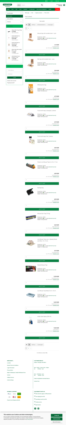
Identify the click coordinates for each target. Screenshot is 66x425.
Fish (20, 9)
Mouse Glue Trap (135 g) (43, 213)
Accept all (56, 415)
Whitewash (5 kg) (41, 85)
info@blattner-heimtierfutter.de (43, 378)
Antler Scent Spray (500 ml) (44, 316)
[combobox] (33, 24)
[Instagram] (38, 408)
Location (9, 362)
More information (57, 422)
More (50, 9)
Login (14, 77)
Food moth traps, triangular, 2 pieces (46, 110)
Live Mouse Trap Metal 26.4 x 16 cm (46, 290)
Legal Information (10, 367)
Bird (8, 9)
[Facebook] (35, 408)
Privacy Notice (30, 419)
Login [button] (51, 1)
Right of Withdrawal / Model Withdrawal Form (16, 372)
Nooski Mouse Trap (42, 265)
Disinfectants (10, 13)
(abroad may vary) (52, 38)
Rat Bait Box (40, 187)
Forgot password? (10, 82)
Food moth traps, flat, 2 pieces (45, 136)
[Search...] (19, 5)
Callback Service (10, 377)
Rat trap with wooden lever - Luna (45, 59)
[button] (46, 1)
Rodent (25, 9)
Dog (12, 9)
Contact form (36, 381)
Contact (8, 375)
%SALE (57, 9)
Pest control (9, 16)
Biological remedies (42, 9)
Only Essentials (56, 418)
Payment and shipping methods (13, 400)
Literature (32, 9)
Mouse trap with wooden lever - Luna (46, 33)
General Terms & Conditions (12, 365)
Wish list (57, 1)
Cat (16, 9)
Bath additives (10, 18)
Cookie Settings (10, 380)
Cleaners (9, 21)
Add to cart (42, 54)
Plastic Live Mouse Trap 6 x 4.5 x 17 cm (47, 162)
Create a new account (11, 80)
